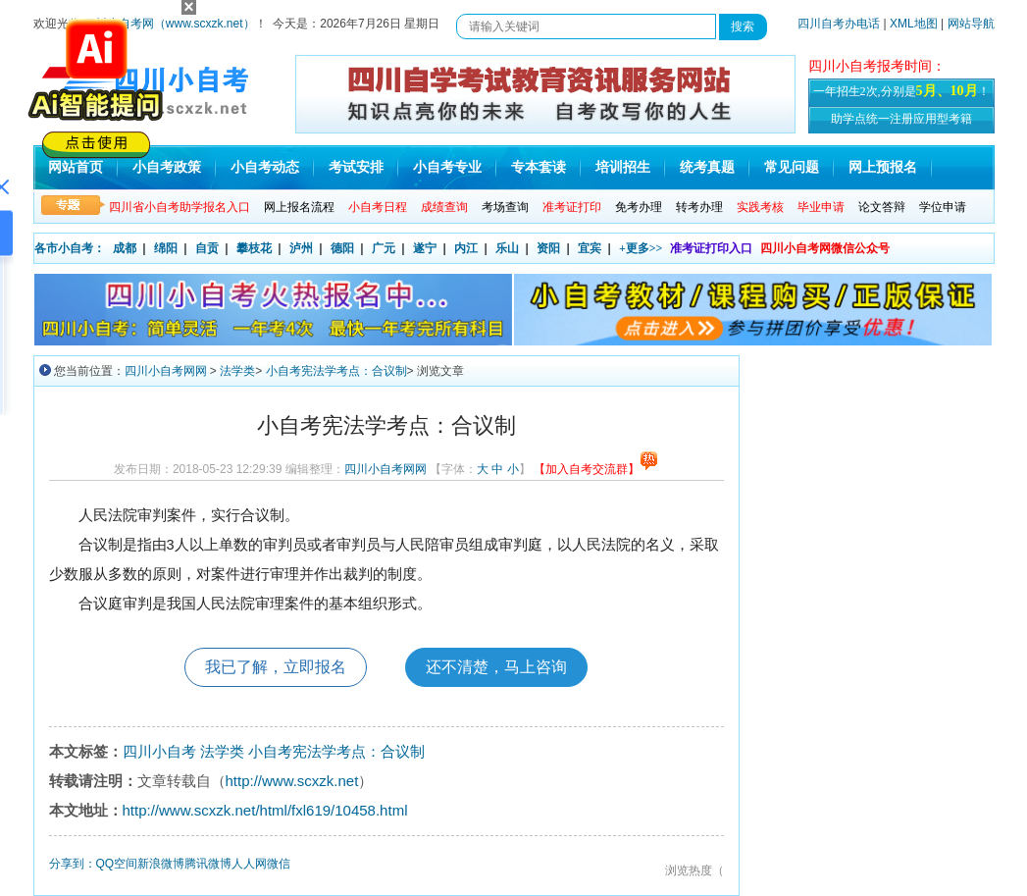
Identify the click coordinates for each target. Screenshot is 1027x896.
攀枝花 (254, 248)
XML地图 (914, 23)
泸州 (301, 248)
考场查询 (505, 207)
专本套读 (538, 167)
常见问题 (791, 167)
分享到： (72, 863)
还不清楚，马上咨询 (496, 667)
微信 (278, 863)
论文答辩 (881, 207)
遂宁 (424, 248)
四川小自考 (159, 751)
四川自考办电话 (838, 23)
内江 (466, 248)
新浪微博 (160, 863)
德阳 (342, 248)
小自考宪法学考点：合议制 (336, 371)
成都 (124, 248)
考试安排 (356, 167)
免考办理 (638, 207)
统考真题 (707, 167)
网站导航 (971, 23)
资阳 (548, 248)
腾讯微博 (207, 863)
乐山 (507, 248)
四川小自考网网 (166, 371)
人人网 (249, 863)
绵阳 (166, 248)
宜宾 (589, 248)
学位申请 (942, 207)
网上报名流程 (299, 207)
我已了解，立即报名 (275, 667)
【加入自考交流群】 (596, 469)
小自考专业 (447, 167)
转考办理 (699, 207)
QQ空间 (117, 863)
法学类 (237, 371)
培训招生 (622, 167)
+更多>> (641, 248)
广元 (383, 248)
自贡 (207, 248)
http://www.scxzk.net (292, 780)
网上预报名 (882, 167)
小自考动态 (265, 167)
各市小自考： (69, 248)
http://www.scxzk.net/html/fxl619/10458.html (265, 810)
